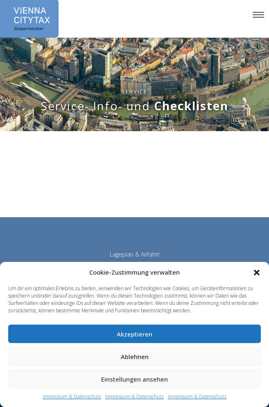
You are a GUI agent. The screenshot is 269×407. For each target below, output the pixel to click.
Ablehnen (135, 356)
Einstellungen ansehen (134, 379)
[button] (257, 272)
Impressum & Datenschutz (72, 396)
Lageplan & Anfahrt (135, 254)
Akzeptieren (134, 334)
